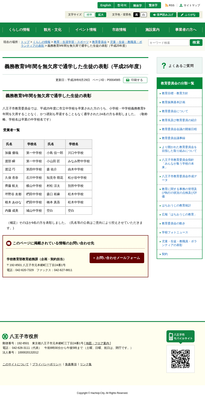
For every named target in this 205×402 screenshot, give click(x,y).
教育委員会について (175, 111)
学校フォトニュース (175, 232)
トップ (25, 42)
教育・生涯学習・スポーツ (71, 42)
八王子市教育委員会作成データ (179, 178)
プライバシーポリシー (46, 364)
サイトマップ (192, 5)
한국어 (120, 5)
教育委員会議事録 (173, 138)
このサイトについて (15, 364)
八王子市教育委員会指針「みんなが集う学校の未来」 (178, 163)
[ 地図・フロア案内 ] (97, 343)
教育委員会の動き (173, 223)
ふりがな (190, 14)
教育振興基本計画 (173, 102)
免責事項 (71, 364)
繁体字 (153, 5)
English (103, 5)
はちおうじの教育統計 (176, 205)
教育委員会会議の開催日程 (179, 129)
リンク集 (86, 364)
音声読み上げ (165, 14)
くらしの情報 (41, 42)
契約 (165, 254)
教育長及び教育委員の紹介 (179, 120)
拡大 (101, 14)
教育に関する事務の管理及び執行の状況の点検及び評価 (179, 192)
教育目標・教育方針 (175, 93)
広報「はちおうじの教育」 (179, 214)
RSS (171, 5)
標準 (89, 14)
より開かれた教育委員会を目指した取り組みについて (179, 149)
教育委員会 (99, 42)
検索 (196, 42)
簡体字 (136, 5)
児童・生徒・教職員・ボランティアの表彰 (179, 243)
